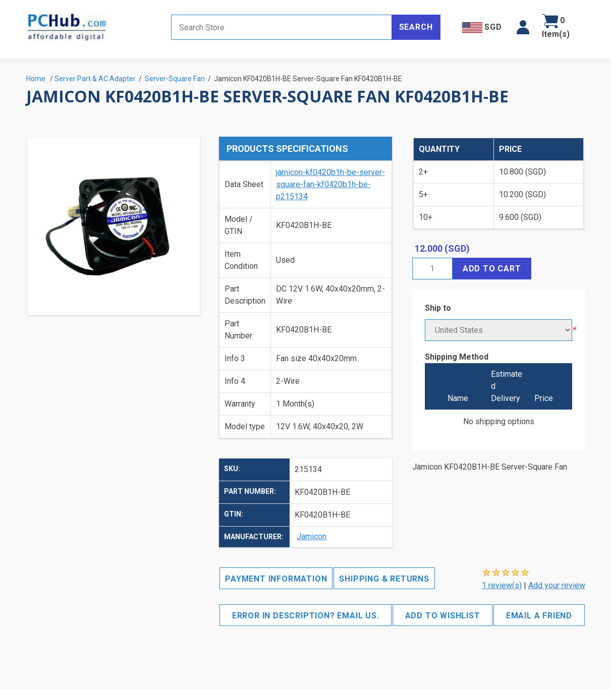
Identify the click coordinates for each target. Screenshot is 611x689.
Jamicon (311, 536)
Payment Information (276, 579)
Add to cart (492, 268)
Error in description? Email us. (305, 615)
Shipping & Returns (384, 579)
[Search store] (281, 27)
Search (416, 27)
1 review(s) (502, 585)
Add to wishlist (442, 615)
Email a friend (539, 615)
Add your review (556, 585)
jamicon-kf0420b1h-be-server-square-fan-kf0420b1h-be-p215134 (330, 184)
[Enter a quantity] (432, 268)
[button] (523, 27)
